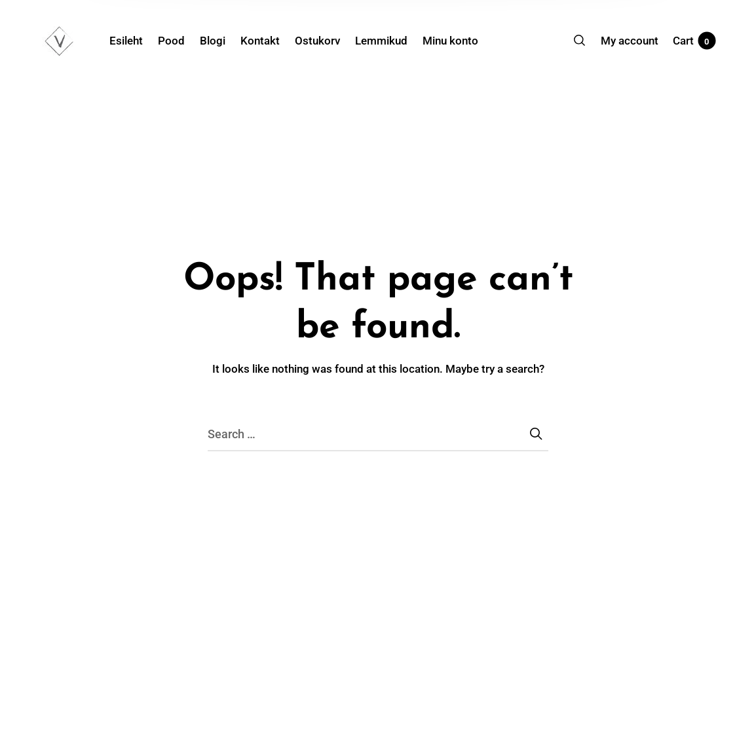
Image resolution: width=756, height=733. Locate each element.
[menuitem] (133, 40)
